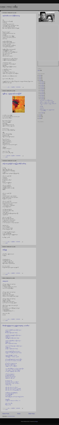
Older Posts (31, 413)
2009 (40, 80)
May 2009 (42, 93)
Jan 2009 (42, 112)
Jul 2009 (42, 90)
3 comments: (18, 87)
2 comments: (18, 155)
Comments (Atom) (11, 416)
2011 (40, 77)
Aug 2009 (42, 88)
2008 (40, 115)
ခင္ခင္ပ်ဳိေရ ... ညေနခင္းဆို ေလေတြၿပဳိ (11, 93)
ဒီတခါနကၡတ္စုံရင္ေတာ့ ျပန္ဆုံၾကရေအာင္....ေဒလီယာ (15, 325)
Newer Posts (5, 413)
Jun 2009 (42, 92)
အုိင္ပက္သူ (4, 249)
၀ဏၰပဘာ (5, 281)
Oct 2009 (42, 85)
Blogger (36, 421)
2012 (40, 75)
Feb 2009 (42, 98)
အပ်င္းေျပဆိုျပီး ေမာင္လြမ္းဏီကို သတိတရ (14, 163)
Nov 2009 (42, 83)
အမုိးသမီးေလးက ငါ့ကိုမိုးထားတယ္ (11, 15)
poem (6, 157)
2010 (40, 78)
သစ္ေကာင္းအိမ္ (9, 6)
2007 (40, 116)
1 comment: (18, 241)
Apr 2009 (42, 95)
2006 (40, 118)
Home (18, 413)
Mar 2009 (42, 97)
